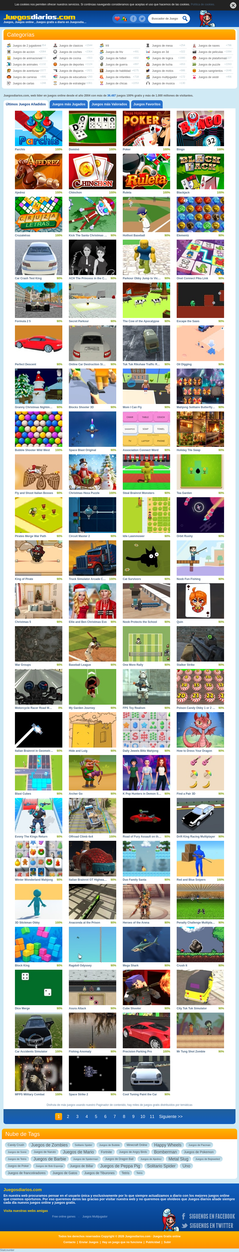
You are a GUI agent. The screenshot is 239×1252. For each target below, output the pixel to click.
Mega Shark (130, 965)
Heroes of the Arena (136, 922)
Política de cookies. (203, 4)
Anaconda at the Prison (84, 922)
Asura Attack (77, 1008)
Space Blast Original (82, 450)
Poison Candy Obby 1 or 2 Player (199, 708)
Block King (22, 965)
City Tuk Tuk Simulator (192, 1008)
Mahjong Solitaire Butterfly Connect (200, 407)
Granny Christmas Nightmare (34, 407)
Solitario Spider (83, 1145)
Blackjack (183, 192)
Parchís (20, 149)
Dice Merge (22, 1008)
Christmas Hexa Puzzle (84, 493)
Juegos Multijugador (94, 1216)
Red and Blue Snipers (191, 879)
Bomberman (165, 1152)
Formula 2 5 (23, 321)
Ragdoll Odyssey (80, 965)
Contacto (69, 1242)
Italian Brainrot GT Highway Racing (92, 879)
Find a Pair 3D (186, 793)
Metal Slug (178, 1159)
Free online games (63, 1216)
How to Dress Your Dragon (194, 750)
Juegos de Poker (18, 1166)
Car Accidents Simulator (31, 1051)
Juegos (125, 18)
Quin (180, 622)
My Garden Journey (82, 708)
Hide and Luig (78, 750)
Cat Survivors (132, 579)
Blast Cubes (23, 793)
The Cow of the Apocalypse (141, 321)
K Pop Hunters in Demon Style (143, 793)
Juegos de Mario (78, 1152)
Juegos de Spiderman (85, 1159)
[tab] (26, 104)
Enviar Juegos (88, 1242)
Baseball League (80, 664)
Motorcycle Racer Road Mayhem (36, 708)
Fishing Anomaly (80, 1051)
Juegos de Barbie (49, 1159)
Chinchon (75, 192)
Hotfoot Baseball (134, 235)
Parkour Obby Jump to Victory (143, 278)
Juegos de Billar (81, 1166)
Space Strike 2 (78, 1094)
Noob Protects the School (140, 622)
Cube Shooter (132, 1008)
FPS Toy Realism (134, 708)
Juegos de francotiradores (27, 1173)
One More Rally (133, 664)
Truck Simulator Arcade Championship (94, 579)
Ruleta (127, 192)
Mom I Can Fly (132, 407)
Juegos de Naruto (45, 1152)
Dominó (74, 149)
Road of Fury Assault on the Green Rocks (150, 836)
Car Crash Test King (28, 278)
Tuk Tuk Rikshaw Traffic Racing (144, 364)
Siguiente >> (171, 1116)
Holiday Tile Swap (188, 450)
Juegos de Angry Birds (133, 1152)
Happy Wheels (167, 1145)
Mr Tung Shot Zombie (191, 1051)
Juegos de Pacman (199, 1145)
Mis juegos (118, 18)
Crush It (182, 965)
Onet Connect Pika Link (192, 278)
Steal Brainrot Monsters (138, 493)
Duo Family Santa (134, 879)
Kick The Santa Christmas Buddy (91, 235)
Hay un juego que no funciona (122, 1242)
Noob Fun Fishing (188, 579)
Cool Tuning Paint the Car (140, 1094)
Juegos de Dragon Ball (119, 1159)
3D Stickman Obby (27, 922)
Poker (126, 149)
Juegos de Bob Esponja (49, 1166)
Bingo (181, 149)
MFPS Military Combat (30, 1094)
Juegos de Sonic (17, 1152)
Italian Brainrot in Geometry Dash (37, 750)
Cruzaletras (22, 235)
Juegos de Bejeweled (207, 1159)
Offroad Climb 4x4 (81, 836)
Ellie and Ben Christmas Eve (88, 622)
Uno (186, 1166)
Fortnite (106, 1152)
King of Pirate (24, 579)
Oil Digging (184, 364)
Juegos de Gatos (65, 1173)
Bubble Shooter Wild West (32, 450)
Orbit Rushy (185, 536)
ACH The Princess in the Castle (90, 278)
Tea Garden (184, 493)
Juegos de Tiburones (99, 1173)
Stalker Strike (186, 664)
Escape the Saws (188, 321)
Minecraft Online (137, 1145)
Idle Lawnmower (133, 536)
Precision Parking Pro (137, 1051)
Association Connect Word (140, 450)
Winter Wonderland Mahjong (34, 879)
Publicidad (153, 1242)
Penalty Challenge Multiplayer (196, 922)
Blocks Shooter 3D (81, 407)
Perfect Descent (25, 364)
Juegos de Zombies (49, 1145)
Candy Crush (16, 1145)
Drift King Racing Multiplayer (196, 836)
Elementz (183, 235)
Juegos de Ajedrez (151, 1159)
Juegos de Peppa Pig (120, 1166)
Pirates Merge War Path (30, 536)
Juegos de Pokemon (199, 1152)
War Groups (23, 664)
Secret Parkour (79, 321)
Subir (167, 1242)
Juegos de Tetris (17, 1159)
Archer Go (76, 793)
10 (142, 1116)
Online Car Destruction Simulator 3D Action (98, 364)
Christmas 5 (23, 622)
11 (152, 1116)
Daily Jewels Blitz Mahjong (140, 750)
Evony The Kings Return (31, 836)
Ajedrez (20, 192)
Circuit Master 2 (79, 536)
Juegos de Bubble (109, 1145)
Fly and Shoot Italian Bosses (34, 493)
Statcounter (7, 1250)
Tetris (125, 1173)
